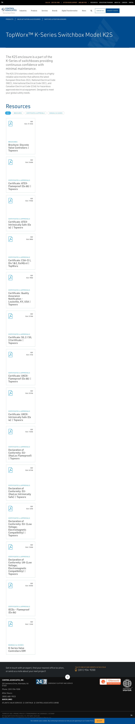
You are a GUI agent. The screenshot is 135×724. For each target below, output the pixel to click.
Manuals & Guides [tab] (56, 113)
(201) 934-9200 (85, 669)
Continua (29, 703)
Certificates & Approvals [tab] (35, 113)
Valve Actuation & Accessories (28, 19)
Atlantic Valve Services (12, 703)
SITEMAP (51, 713)
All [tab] (8, 113)
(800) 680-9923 (9, 696)
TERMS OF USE (7, 713)
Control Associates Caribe (47, 703)
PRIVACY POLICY (19, 713)
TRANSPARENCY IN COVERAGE (36, 713)
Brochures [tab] (18, 113)
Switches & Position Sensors (55, 19)
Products (9, 19)
